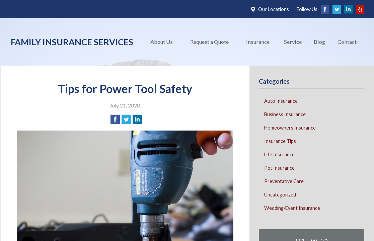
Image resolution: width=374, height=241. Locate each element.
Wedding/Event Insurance (292, 208)
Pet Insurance (279, 168)
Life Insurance (279, 154)
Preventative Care (284, 181)
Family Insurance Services (72, 42)
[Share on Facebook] (115, 119)
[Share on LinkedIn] (137, 119)
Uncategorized (280, 194)
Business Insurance (285, 114)
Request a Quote (209, 41)
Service (293, 41)
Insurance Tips (280, 141)
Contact (347, 41)
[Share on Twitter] (126, 119)
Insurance (258, 41)
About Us (161, 41)
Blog (319, 41)
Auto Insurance (281, 101)
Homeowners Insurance (290, 128)
